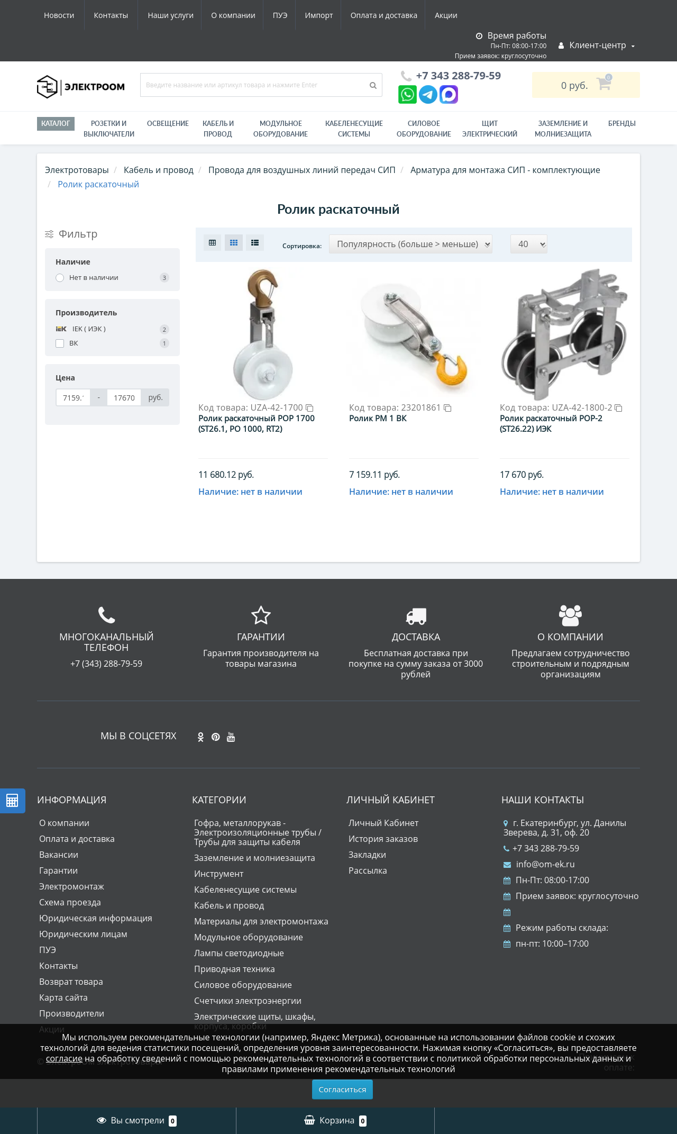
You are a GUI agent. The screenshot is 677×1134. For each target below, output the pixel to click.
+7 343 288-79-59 (541, 877)
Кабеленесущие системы (354, 129)
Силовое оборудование (424, 129)
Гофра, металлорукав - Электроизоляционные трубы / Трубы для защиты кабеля (258, 861)
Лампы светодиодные (239, 982)
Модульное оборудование (280, 129)
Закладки (367, 884)
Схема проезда (70, 931)
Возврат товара (71, 1011)
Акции (353, 15)
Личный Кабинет (383, 852)
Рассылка (368, 899)
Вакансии (58, 884)
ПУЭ (180, 15)
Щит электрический (489, 129)
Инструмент (218, 903)
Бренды (622, 124)
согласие (64, 1058)
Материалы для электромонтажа (261, 950)
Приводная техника (234, 998)
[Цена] (73, 397)
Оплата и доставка (289, 15)
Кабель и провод (218, 129)
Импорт (222, 15)
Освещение (168, 124)
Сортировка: (302, 245)
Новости (399, 15)
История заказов (383, 868)
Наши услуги (67, 15)
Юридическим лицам (83, 963)
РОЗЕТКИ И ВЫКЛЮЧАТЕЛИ (109, 129)
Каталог (55, 124)
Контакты (451, 15)
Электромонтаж (71, 915)
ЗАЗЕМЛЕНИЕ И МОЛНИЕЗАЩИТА (563, 129)
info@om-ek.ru (539, 893)
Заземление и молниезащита (254, 887)
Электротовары (77, 170)
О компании (131, 15)
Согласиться (343, 1089)
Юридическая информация (95, 947)
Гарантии (58, 899)
